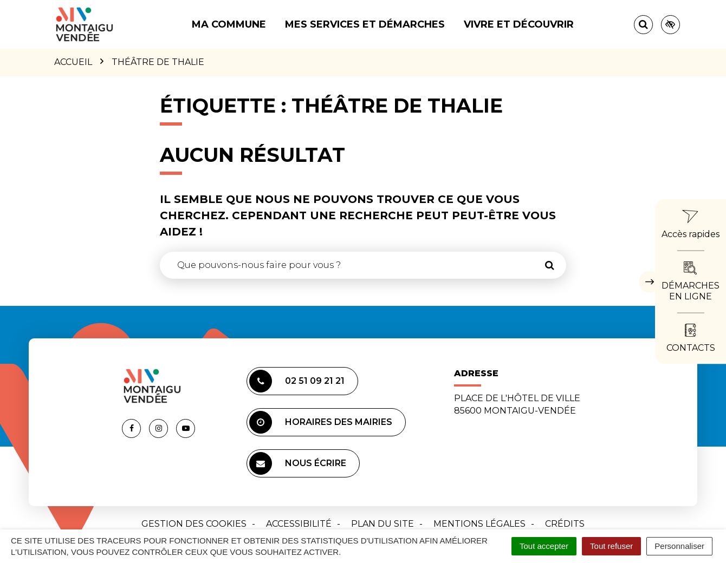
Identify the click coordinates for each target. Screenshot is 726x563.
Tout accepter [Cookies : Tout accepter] (544, 546)
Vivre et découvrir (519, 24)
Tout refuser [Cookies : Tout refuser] (611, 546)
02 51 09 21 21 (297, 381)
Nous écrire (297, 463)
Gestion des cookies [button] (194, 524)
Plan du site (382, 524)
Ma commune (229, 24)
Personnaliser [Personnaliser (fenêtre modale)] (679, 546)
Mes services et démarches (365, 24)
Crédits (565, 524)
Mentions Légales (479, 524)
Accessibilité (299, 524)
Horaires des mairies (320, 422)
